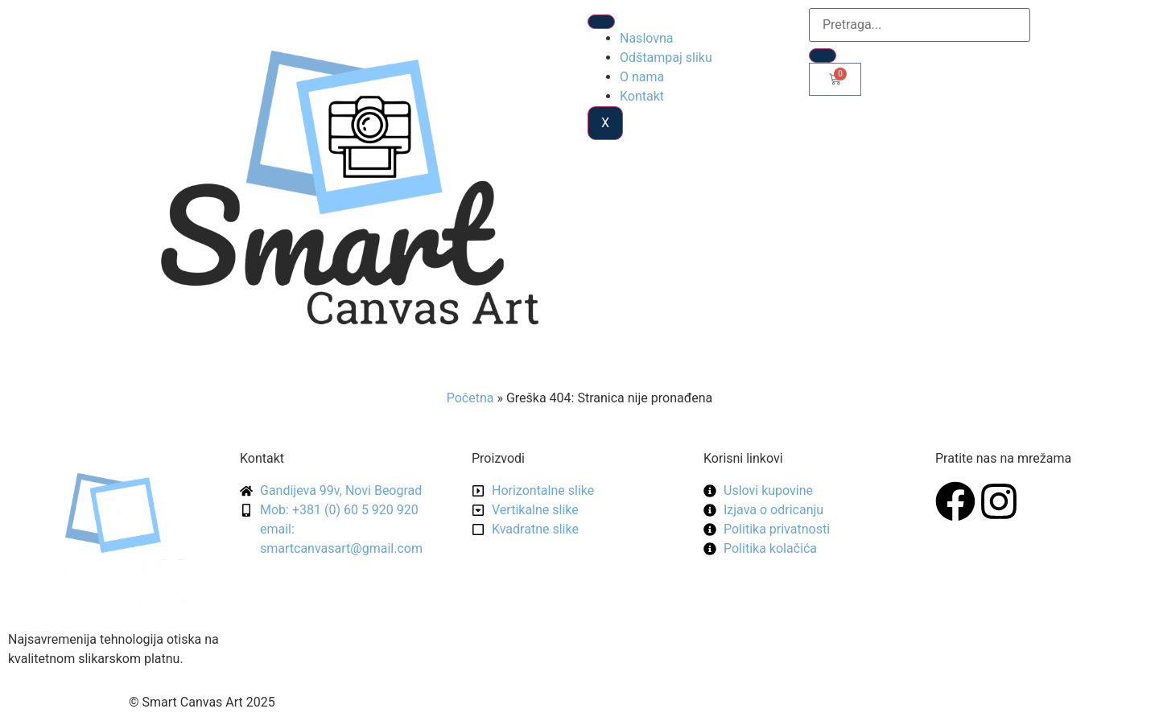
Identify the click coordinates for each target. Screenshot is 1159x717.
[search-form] (919, 25)
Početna (470, 398)
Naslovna (647, 38)
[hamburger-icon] (601, 21)
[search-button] (822, 55)
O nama (642, 76)
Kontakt (642, 96)
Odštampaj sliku (666, 57)
